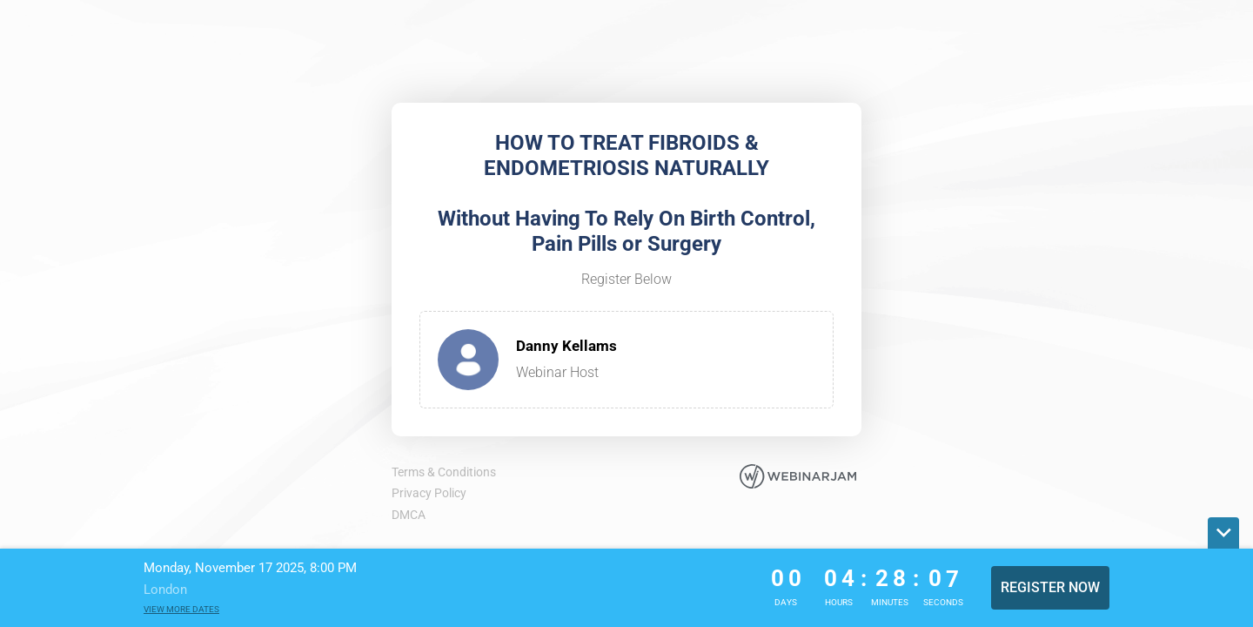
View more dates (181, 609)
